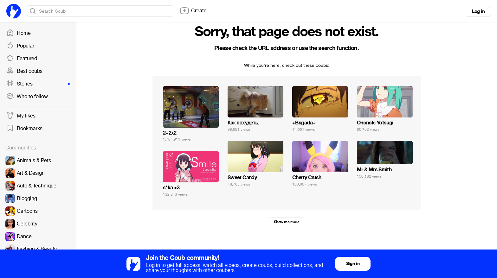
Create (193, 11)
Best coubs (24, 71)
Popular (20, 45)
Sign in (352, 264)
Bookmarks (24, 128)
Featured (21, 58)
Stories (38, 83)
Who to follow (27, 96)
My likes (21, 115)
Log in (478, 11)
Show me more (286, 221)
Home (18, 33)
